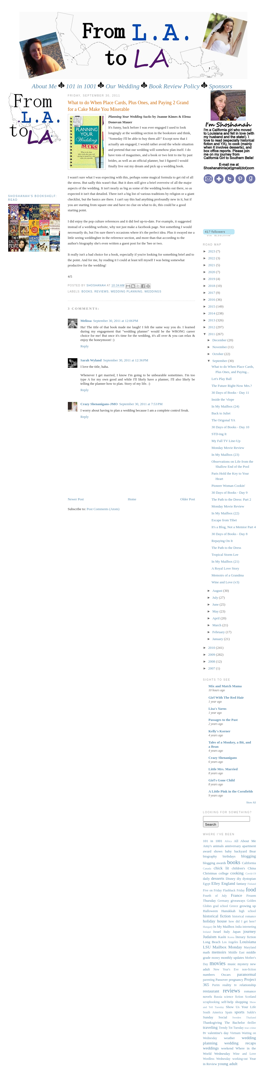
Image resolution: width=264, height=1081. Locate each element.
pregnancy (236, 980)
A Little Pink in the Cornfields (231, 791)
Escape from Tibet (224, 520)
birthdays (229, 856)
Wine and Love (244, 1054)
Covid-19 (250, 873)
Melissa (86, 321)
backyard (240, 851)
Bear (252, 851)
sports (239, 1012)
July (215, 597)
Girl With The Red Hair (226, 697)
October (218, 354)
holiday (209, 921)
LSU (207, 947)
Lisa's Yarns (218, 709)
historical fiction (217, 916)
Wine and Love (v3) (225, 582)
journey (249, 931)
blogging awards (214, 863)
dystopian (249, 879)
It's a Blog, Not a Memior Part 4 (234, 527)
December (219, 340)
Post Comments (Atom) (103, 509)
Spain (228, 1012)
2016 (212, 299)
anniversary (233, 846)
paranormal (246, 974)
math (206, 952)
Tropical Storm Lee (225, 555)
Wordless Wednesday (217, 1059)
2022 (212, 258)
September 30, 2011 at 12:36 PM (125, 360)
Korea (230, 937)
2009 (212, 655)
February (219, 632)
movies (218, 963)
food (251, 889)
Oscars (226, 975)
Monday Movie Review (228, 448)
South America (213, 1012)
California (249, 863)
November (220, 347)
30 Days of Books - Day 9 (230, 492)
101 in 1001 (81, 86)
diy (239, 879)
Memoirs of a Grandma (228, 575)
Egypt (206, 884)
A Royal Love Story (225, 568)
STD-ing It (219, 434)
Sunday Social (215, 1017)
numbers (209, 975)
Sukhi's (251, 1012)
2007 (212, 668)
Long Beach (212, 942)
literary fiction (246, 937)
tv (204, 1032)
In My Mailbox (224, 927)
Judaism (210, 936)
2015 (212, 306)
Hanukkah (228, 911)
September (220, 361)
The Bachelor (235, 1023)
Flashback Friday (234, 890)
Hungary (208, 926)
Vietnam (235, 1033)
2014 (212, 313)
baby (228, 851)
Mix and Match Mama (225, 686)
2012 (212, 327)
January (218, 639)
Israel (217, 932)
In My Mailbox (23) (225, 455)
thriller (252, 1023)
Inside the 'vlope (223, 399)
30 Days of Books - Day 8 (230, 534)
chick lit (221, 868)
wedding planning (127, 291)
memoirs (219, 952)
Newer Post (76, 499)
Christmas (210, 873)
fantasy (241, 884)
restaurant (211, 991)
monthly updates (232, 958)
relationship (248, 985)
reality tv (229, 985)
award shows (213, 851)
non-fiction (249, 969)
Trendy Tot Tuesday (231, 1028)
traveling (210, 1027)
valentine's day (218, 1033)
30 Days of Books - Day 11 (230, 393)
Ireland (207, 931)
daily (206, 879)
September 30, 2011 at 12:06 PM (115, 321)
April (216, 618)
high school (247, 911)
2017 (212, 293)
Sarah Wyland (91, 360)
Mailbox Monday (227, 947)
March (217, 625)
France (236, 895)
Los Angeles (230, 942)
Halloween (210, 911)
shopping (241, 1002)
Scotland (250, 997)
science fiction (233, 997)
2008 (212, 661)
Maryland (250, 947)
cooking (237, 873)
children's (238, 868)
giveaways (238, 901)
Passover (221, 980)
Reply (85, 346)
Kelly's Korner (220, 731)
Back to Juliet (221, 413)
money (216, 958)
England (228, 883)
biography (210, 856)
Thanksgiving (212, 1023)
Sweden (236, 1017)
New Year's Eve (226, 969)
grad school (220, 906)
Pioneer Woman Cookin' (228, 486)
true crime (250, 1027)
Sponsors (220, 86)
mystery (243, 964)
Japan (237, 932)
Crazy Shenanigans (223, 758)
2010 (212, 648)
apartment (249, 846)
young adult (227, 1063)
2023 (212, 251)
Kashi (222, 937)
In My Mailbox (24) (225, 406)
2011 (212, 334)
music (232, 964)
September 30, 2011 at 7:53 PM (140, 404)
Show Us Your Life (241, 1007)
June (215, 604)
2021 (212, 265)
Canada (207, 868)
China (252, 868)
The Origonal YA (223, 420)
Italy (227, 932)
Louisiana (248, 941)
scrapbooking (211, 1002)
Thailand (251, 1017)
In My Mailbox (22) (225, 513)
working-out (240, 1059)
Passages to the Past (223, 720)
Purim (216, 985)
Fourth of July (215, 896)
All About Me (245, 841)
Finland (252, 883)
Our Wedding (122, 86)
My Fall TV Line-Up (226, 441)
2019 (212, 279)
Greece (233, 906)
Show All (251, 802)
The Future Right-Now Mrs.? (232, 386)
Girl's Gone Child (222, 780)
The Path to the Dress (226, 548)
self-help (227, 1002)
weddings (152, 291)
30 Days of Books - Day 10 (230, 427)
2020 (212, 272)
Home (132, 499)
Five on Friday (212, 890)
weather (229, 1038)
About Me (44, 86)
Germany (223, 901)
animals (218, 846)
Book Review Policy (174, 86)
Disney (231, 879)
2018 (212, 286)
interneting (249, 927)
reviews (101, 291)
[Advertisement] (32, 168)
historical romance (244, 916)
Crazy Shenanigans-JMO (99, 404)
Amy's (207, 846)
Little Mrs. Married (223, 769)
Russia (218, 997)
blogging (248, 856)
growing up (248, 906)
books (87, 291)
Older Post (187, 499)
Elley (215, 883)
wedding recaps (240, 1043)
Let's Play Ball (222, 379)
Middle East (236, 952)
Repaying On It (222, 541)
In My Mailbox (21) (225, 561)
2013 (212, 320)
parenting (209, 980)
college (224, 873)
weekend (227, 1048)
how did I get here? (242, 921)
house (222, 921)
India (238, 927)
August (217, 591)
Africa (228, 841)
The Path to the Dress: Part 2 (231, 499)
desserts (217, 878)
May (215, 611)
